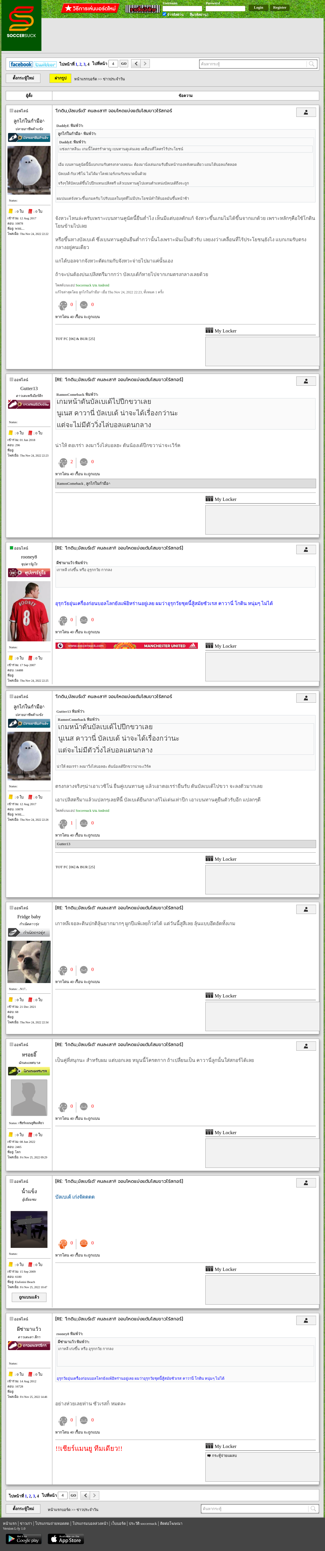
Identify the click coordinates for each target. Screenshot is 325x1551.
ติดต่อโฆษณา (171, 1523)
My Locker (220, 331)
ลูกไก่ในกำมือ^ (29, 121)
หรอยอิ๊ (29, 1055)
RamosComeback (70, 483)
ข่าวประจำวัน (114, 79)
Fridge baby (29, 916)
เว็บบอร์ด (118, 1523)
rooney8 (29, 557)
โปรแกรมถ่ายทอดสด (52, 1523)
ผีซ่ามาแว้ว (29, 1329)
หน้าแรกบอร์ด (85, 79)
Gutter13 (29, 388)
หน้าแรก (10, 1523)
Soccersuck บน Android (92, 285)
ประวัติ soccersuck (143, 1523)
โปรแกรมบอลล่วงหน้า (90, 1523)
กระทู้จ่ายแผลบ (224, 1455)
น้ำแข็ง (29, 1191)
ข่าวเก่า (26, 1523)
